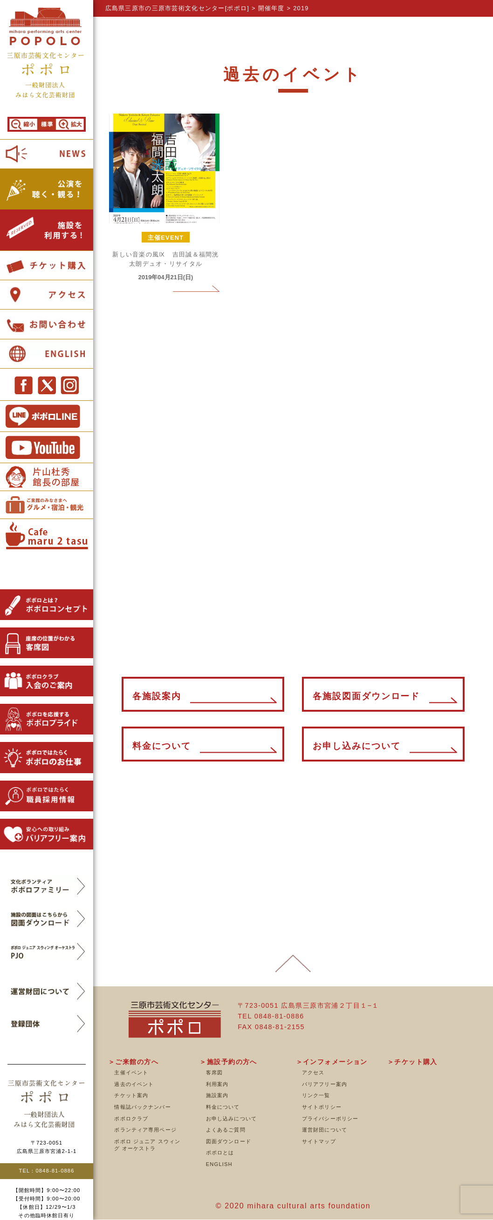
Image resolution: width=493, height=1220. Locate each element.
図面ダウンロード (228, 1141)
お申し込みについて (231, 1118)
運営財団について (324, 1129)
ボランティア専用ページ (145, 1129)
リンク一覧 (316, 1095)
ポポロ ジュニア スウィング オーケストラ (147, 1145)
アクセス (313, 1072)
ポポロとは (220, 1152)
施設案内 (217, 1095)
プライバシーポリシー (330, 1118)
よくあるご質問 (226, 1129)
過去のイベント (134, 1084)
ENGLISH (219, 1164)
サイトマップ (319, 1141)
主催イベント (131, 1072)
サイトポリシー (322, 1107)
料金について (223, 1107)
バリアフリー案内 (324, 1084)
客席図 (214, 1072)
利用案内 (217, 1084)
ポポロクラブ (131, 1118)
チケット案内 (131, 1095)
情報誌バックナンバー (142, 1107)
